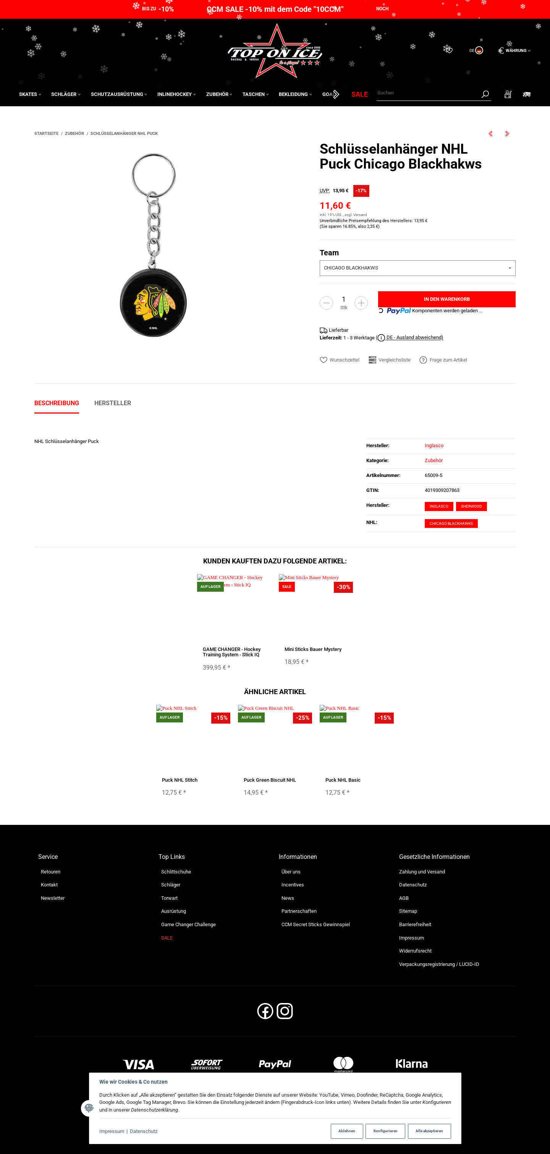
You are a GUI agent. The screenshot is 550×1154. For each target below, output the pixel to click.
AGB (404, 898)
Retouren (50, 872)
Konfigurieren (386, 1131)
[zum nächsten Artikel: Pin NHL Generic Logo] (507, 133)
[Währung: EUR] (512, 50)
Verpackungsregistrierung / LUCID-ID (439, 964)
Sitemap (408, 911)
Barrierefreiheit (415, 924)
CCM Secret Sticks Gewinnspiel (315, 924)
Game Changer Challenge (188, 924)
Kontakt (49, 885)
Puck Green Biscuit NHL (270, 780)
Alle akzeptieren (429, 1131)
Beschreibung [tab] (56, 403)
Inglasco (439, 506)
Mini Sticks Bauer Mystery (313, 649)
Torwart (169, 898)
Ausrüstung (173, 911)
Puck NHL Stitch (179, 780)
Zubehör (434, 460)
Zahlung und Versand (422, 872)
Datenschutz (143, 1131)
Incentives (292, 885)
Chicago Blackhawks (451, 523)
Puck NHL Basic (343, 780)
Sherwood (471, 506)
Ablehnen (346, 1131)
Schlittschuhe (176, 872)
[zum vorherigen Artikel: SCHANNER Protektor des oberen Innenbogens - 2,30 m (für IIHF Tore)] (490, 133)
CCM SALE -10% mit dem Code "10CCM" (275, 9)
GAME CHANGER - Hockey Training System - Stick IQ (231, 651)
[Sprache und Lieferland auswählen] (475, 51)
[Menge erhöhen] (361, 303)
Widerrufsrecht (415, 951)
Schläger (170, 885)
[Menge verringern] (326, 303)
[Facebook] (265, 1013)
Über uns (291, 872)
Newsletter (53, 898)
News (287, 898)
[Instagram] (285, 1013)
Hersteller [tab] (112, 403)
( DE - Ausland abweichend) (409, 338)
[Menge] (343, 299)
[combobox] (418, 268)
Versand (360, 215)
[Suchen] (428, 93)
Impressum (111, 1131)
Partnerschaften (299, 911)
